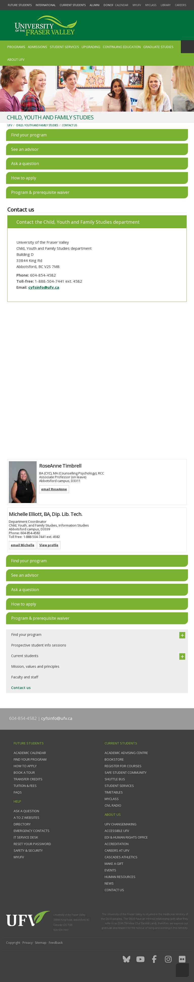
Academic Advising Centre (126, 752)
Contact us (69, 125)
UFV (9, 125)
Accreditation (117, 844)
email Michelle (22, 545)
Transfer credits (28, 779)
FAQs (18, 792)
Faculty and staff (24, 677)
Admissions (37, 47)
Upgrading (91, 47)
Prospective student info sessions (38, 645)
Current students (24, 655)
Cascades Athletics (121, 857)
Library (166, 5)
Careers (180, 5)
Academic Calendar (30, 752)
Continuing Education (122, 47)
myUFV (137, 5)
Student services (119, 785)
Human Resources (120, 876)
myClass (150, 5)
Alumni (95, 5)
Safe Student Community (126, 772)
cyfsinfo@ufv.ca (43, 287)
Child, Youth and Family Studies (37, 125)
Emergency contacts (32, 830)
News (109, 883)
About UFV (16, 59)
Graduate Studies (158, 47)
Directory (22, 824)
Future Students (20, 5)
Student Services (64, 47)
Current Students (73, 5)
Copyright (13, 943)
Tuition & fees (25, 785)
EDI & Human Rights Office (126, 837)
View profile (48, 545)
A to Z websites (26, 817)
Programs (16, 47)
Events (110, 870)
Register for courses (123, 766)
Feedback (56, 943)
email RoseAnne (54, 489)
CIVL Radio (113, 805)
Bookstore (114, 759)
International (46, 5)
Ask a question (26, 811)
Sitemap (40, 943)
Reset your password (32, 844)
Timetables (114, 792)
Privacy (27, 943)
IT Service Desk (26, 837)
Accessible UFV (117, 830)
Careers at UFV (117, 850)
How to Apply (25, 766)
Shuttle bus (115, 779)
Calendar (121, 5)
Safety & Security (28, 850)
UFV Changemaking (120, 824)
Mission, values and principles (35, 666)
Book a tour (24, 772)
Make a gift (114, 863)
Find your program (26, 634)
